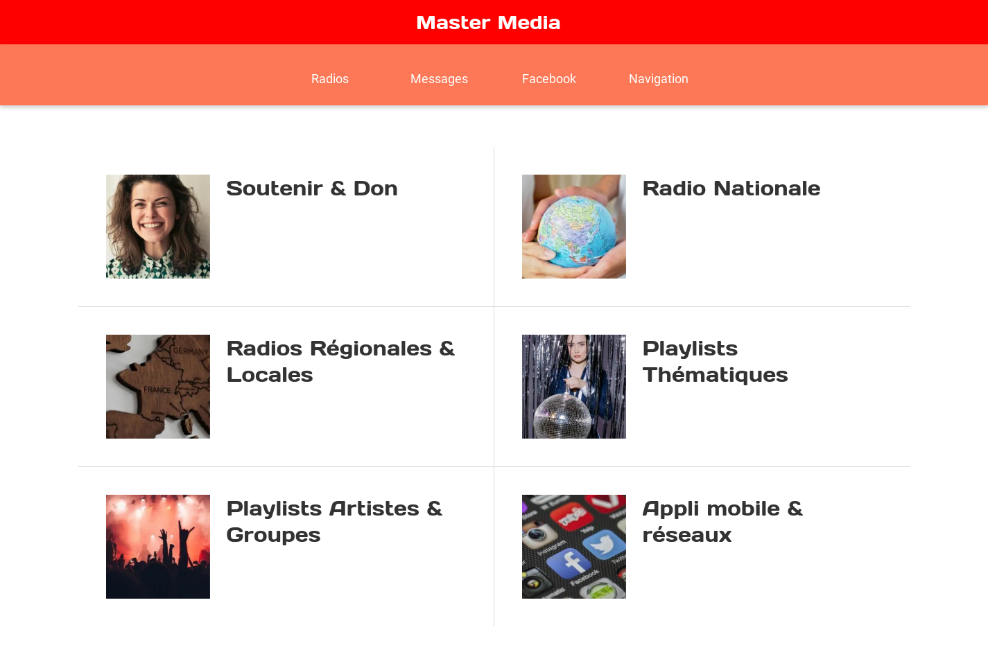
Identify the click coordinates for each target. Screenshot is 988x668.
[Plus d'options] (658, 75)
